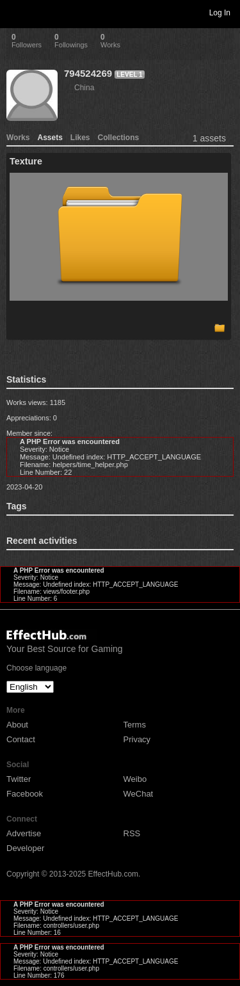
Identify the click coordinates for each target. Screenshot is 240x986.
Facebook (24, 794)
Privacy (137, 739)
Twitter (18, 779)
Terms (135, 724)
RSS (132, 833)
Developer (25, 848)
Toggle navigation (15, 12)
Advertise (23, 833)
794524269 (88, 73)
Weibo (135, 779)
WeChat (139, 794)
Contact (20, 739)
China (84, 87)
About (17, 724)
